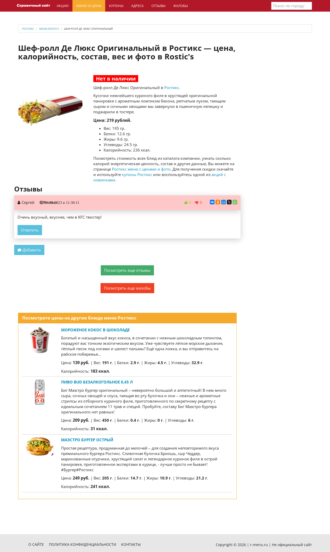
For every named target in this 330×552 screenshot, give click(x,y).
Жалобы (180, 5)
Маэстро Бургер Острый (87, 439)
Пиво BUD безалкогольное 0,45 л (97, 382)
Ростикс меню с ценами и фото (141, 169)
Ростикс (171, 87)
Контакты (131, 544)
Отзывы (158, 5)
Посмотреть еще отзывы (127, 270)
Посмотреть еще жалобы (127, 288)
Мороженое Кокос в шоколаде (95, 329)
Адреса (137, 5)
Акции (63, 5)
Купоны (116, 5)
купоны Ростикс (137, 174)
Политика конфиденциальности (82, 544)
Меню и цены (88, 5)
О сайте (36, 544)
